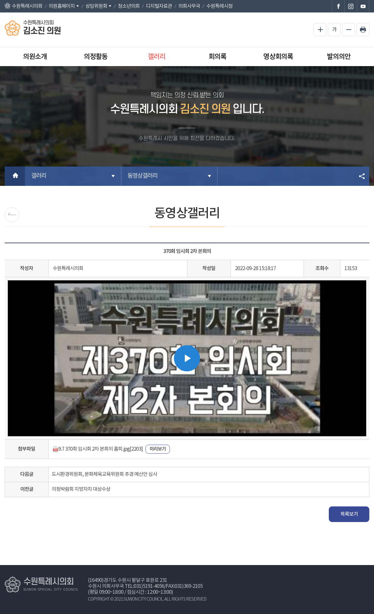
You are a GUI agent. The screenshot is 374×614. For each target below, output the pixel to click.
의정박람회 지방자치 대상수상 (81, 489)
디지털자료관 (159, 6)
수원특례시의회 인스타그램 (350, 6)
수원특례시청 (219, 6)
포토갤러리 (12, 214)
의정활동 (96, 57)
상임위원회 (96, 6)
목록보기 (349, 514)
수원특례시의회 (27, 6)
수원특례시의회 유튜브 (363, 6)
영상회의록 (278, 57)
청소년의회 (129, 6)
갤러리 (156, 57)
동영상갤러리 (142, 176)
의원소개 (35, 57)
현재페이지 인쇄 (363, 29)
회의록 (217, 57)
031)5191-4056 (149, 586)
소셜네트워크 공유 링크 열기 (362, 176)
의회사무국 (189, 6)
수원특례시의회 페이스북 (338, 6)
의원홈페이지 (62, 6)
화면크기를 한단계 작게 (348, 29)
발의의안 (339, 57)
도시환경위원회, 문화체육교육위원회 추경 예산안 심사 (104, 474)
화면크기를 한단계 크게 (320, 29)
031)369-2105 (189, 586)
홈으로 (15, 176)
